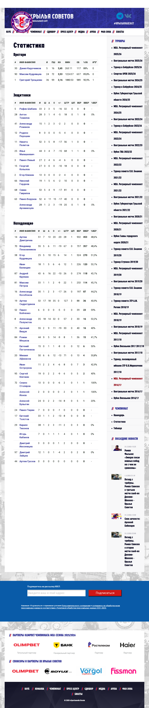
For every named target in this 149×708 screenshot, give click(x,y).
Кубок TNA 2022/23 (123, 151)
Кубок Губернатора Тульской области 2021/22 (128, 206)
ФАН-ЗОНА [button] (106, 31)
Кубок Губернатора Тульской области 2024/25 (128, 96)
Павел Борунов (28, 199)
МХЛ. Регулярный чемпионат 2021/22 (128, 187)
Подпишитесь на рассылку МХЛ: (43, 586)
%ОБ (85, 62)
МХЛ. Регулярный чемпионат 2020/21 (128, 226)
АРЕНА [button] (93, 31)
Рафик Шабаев (28, 109)
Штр (66, 103)
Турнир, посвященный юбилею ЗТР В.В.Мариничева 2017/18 (128, 365)
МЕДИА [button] (81, 31)
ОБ (78, 62)
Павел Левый (27, 160)
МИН (67, 62)
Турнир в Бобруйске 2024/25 (128, 86)
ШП (73, 103)
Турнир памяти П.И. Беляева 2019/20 (128, 252)
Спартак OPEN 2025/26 (125, 73)
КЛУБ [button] (8, 31)
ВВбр (86, 103)
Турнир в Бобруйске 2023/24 (128, 125)
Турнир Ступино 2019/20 (126, 262)
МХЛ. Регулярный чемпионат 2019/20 (128, 271)
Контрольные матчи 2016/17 (128, 391)
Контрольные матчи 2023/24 (128, 119)
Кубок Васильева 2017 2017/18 (129, 346)
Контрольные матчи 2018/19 (128, 326)
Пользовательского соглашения (76, 606)
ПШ (53, 62)
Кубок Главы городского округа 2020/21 (126, 239)
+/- (59, 103)
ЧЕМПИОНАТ (55, 688)
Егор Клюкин (26, 175)
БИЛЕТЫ (78, 694)
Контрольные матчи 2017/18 (128, 352)
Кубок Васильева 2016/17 (126, 398)
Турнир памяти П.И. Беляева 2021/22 (128, 174)
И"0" (95, 62)
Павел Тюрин (26, 410)
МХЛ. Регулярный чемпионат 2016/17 (128, 381)
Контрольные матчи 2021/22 (128, 197)
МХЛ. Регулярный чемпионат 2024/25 (128, 109)
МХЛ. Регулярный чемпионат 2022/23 (128, 161)
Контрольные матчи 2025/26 (128, 60)
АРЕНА (114, 688)
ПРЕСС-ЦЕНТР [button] (67, 31)
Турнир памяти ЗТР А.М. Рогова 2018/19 (125, 304)
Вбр (79, 103)
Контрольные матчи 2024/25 (128, 80)
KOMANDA (39, 688)
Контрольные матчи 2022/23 (128, 145)
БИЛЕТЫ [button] (120, 31)
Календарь (119, 415)
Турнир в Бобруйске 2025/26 (128, 67)
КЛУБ (27, 688)
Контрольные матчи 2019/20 (128, 281)
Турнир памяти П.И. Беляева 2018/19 (128, 291)
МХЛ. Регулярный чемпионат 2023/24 (128, 135)
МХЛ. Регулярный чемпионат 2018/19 (128, 317)
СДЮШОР (89, 688)
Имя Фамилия (27, 62)
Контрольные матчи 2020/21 (128, 216)
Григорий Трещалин (30, 80)
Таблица (118, 428)
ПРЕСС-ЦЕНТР (72, 688)
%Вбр (94, 103)
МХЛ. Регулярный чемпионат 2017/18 (128, 336)
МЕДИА (102, 688)
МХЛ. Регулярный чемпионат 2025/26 (128, 51)
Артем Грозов (27, 461)
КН (59, 62)
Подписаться (105, 593)
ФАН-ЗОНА (127, 688)
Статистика (119, 421)
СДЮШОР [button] (51, 31)
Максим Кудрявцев (30, 74)
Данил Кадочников (30, 68)
